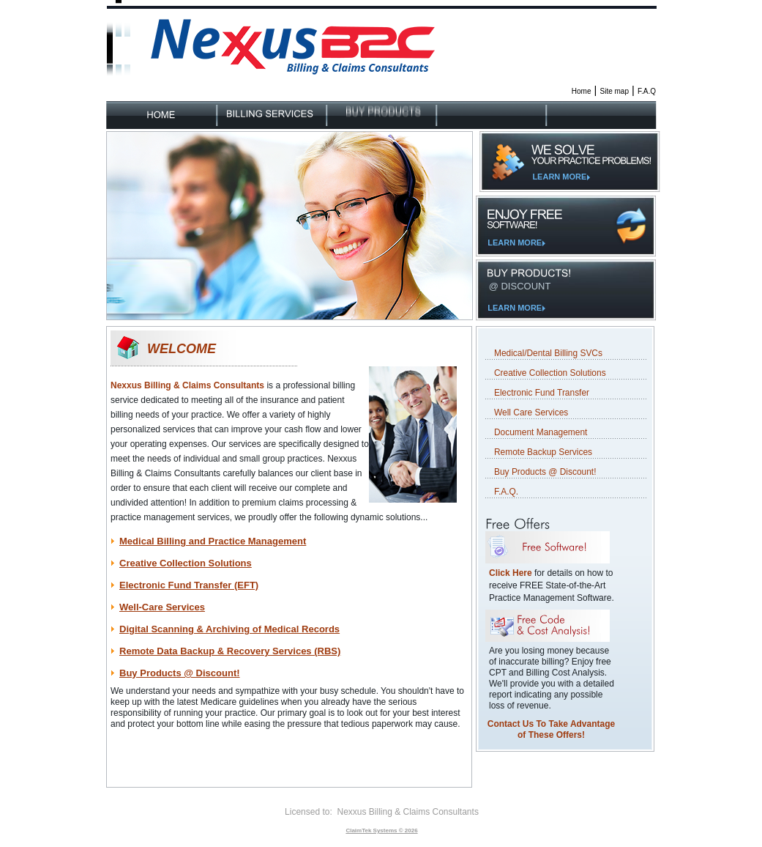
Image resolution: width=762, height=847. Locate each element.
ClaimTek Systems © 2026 (381, 830)
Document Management (540, 432)
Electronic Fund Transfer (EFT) (188, 585)
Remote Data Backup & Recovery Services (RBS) (229, 651)
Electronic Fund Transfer (541, 393)
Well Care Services (531, 412)
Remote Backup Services (543, 452)
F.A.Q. (506, 492)
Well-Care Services (162, 607)
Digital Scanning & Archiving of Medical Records (229, 629)
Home (581, 91)
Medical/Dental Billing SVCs (548, 353)
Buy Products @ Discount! (179, 672)
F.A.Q (647, 91)
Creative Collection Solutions (185, 563)
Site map (614, 91)
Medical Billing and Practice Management (212, 541)
